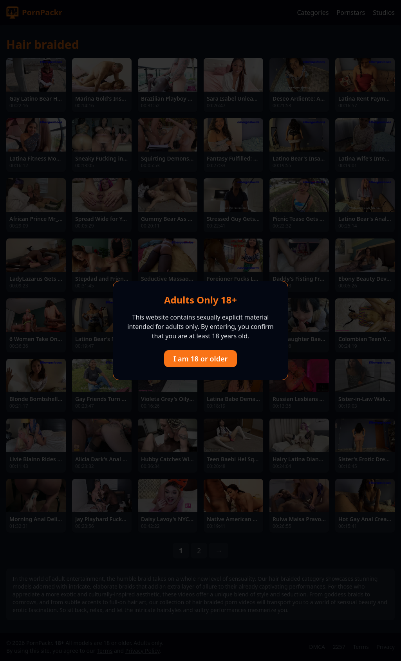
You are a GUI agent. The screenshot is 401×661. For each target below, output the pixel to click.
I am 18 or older (200, 358)
